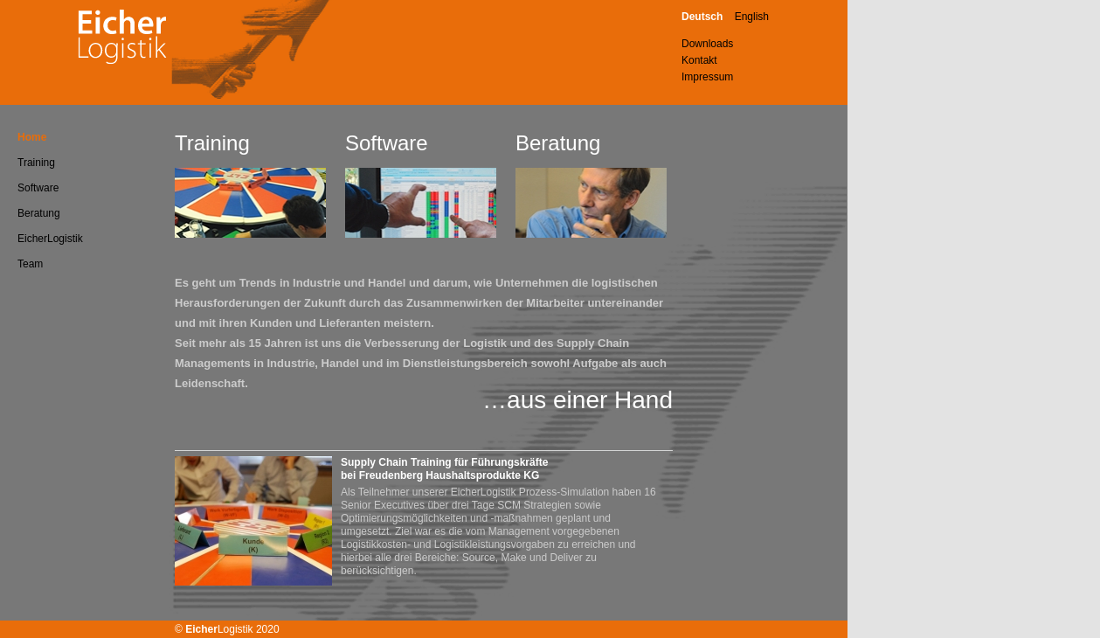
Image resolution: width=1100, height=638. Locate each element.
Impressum (707, 77)
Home (31, 137)
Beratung (38, 213)
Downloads (707, 44)
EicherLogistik (50, 238)
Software (38, 188)
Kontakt (699, 60)
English (752, 16)
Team (30, 264)
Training (36, 162)
